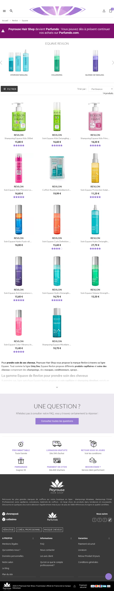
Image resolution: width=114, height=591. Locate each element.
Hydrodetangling (19, 75)
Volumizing (56, 75)
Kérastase (8, 529)
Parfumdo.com (69, 32)
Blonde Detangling (95, 75)
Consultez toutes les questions (57, 421)
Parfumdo (52, 29)
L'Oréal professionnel (29, 529)
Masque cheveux (53, 529)
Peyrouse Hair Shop (21, 29)
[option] (57, 1)
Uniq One (35, 366)
